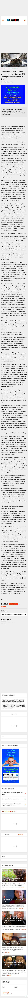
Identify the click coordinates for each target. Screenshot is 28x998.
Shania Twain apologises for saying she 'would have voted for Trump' (13, 920)
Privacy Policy (6, 992)
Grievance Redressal (7, 993)
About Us (16, 987)
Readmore (21, 887)
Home (3, 987)
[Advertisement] (14, 8)
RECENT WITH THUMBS (9, 811)
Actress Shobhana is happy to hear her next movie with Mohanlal (13, 964)
